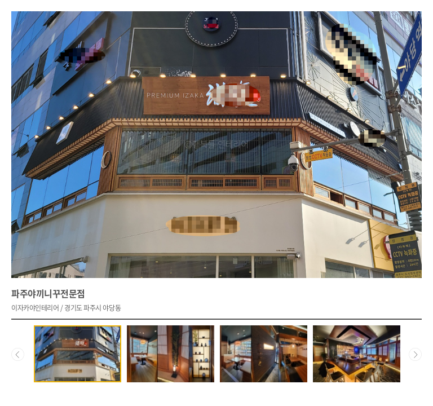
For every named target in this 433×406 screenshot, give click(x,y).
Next (415, 354)
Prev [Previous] (17, 354)
